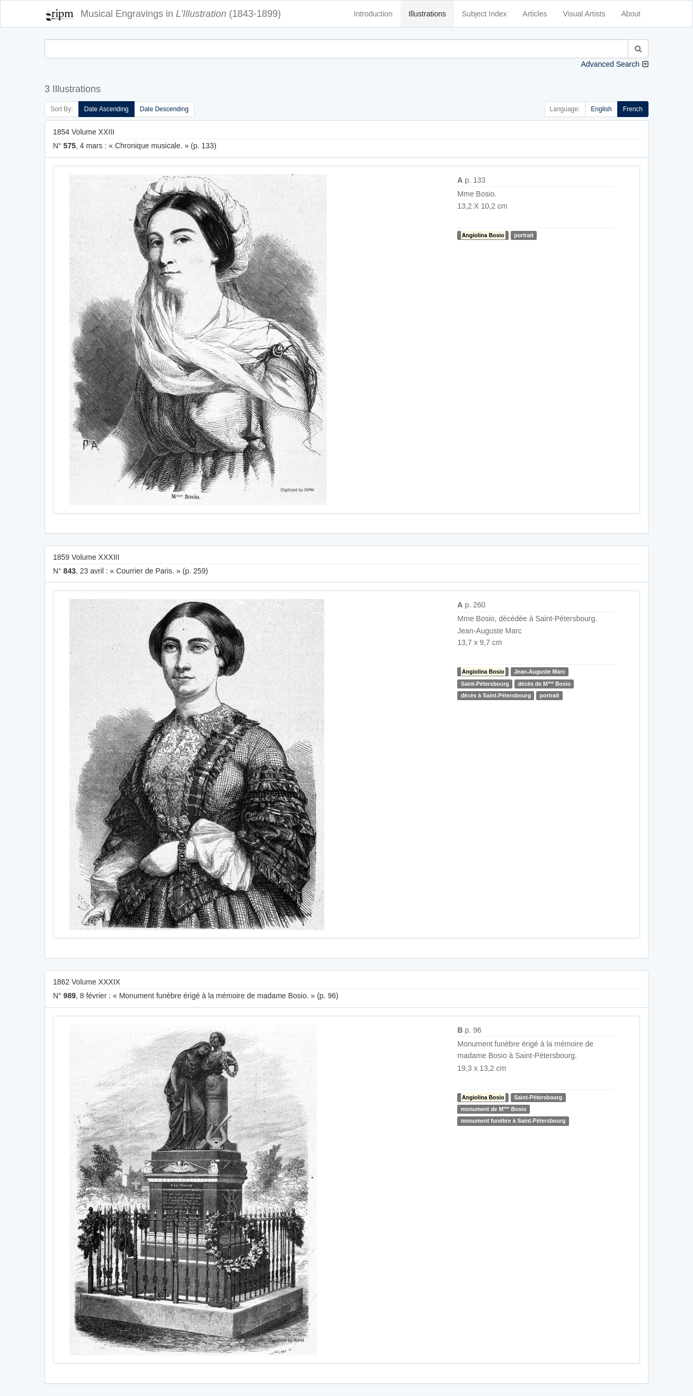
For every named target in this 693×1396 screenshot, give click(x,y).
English (601, 109)
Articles (535, 14)
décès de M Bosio (544, 683)
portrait (524, 235)
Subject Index (484, 14)
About (631, 14)
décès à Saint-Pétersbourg (496, 695)
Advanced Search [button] (610, 64)
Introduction (373, 14)
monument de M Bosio (494, 1108)
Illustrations (427, 14)
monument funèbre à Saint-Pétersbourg (513, 1121)
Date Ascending (106, 109)
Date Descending (164, 109)
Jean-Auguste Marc (539, 671)
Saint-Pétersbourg (485, 684)
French (633, 109)
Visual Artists (584, 14)
